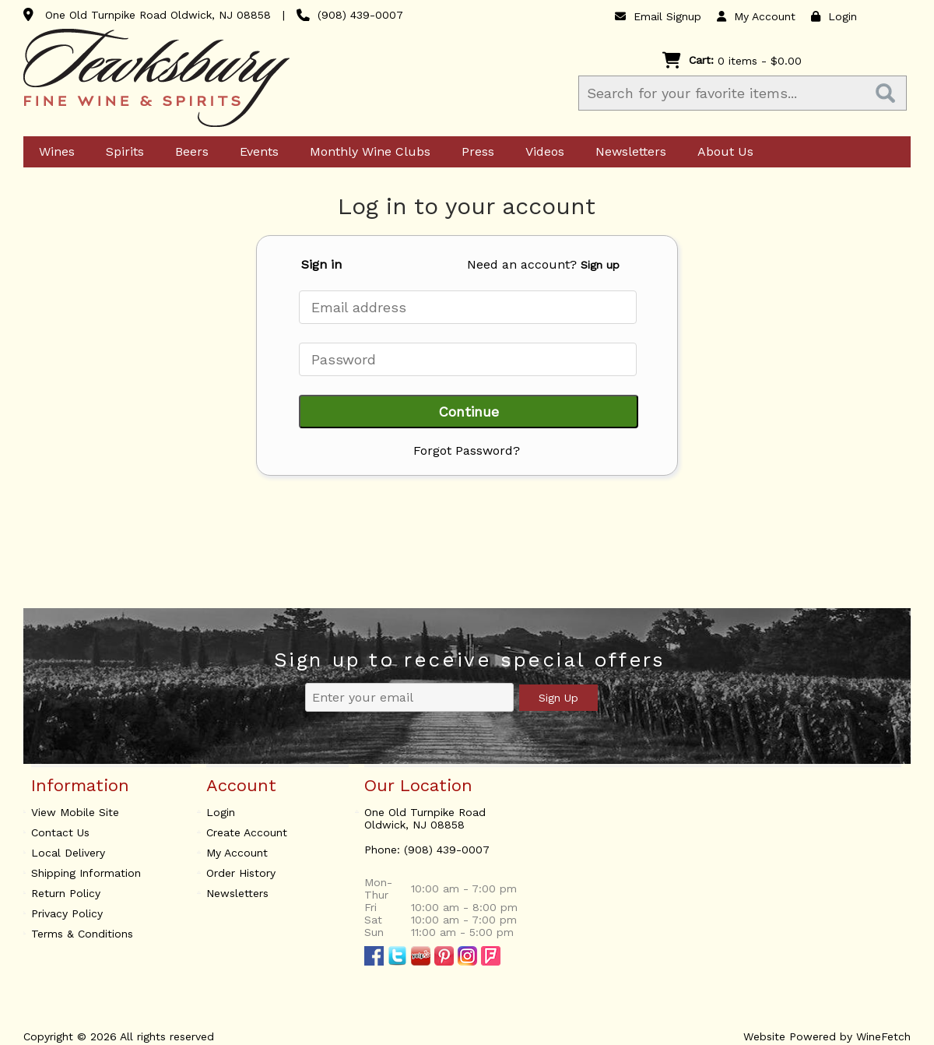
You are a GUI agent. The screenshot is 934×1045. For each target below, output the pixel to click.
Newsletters (626, 152)
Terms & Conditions (82, 933)
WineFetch (883, 1036)
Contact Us (60, 832)
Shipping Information (86, 873)
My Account (237, 852)
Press (473, 152)
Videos (540, 152)
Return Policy (65, 893)
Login (834, 16)
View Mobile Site (75, 812)
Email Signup (658, 16)
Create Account (246, 832)
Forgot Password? (466, 450)
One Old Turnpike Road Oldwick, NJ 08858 (158, 15)
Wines (52, 152)
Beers (187, 152)
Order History (241, 873)
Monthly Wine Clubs (365, 152)
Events (254, 152)
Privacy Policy (67, 913)
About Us (721, 152)
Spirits (120, 152)
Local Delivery (68, 852)
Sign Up (558, 697)
